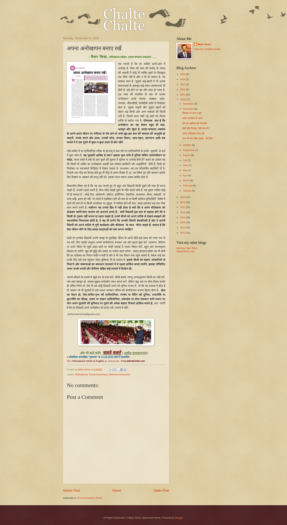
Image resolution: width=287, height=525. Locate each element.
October (187, 145)
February (188, 185)
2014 (183, 222)
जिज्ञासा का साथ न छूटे (192, 113)
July (185, 160)
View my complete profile (207, 49)
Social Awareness (98, 374)
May (185, 170)
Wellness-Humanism (120, 374)
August (187, 155)
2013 (183, 227)
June (186, 165)
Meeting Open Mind (186, 248)
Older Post (161, 490)
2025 (183, 74)
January (187, 190)
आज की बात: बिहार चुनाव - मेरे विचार (197, 138)
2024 (183, 79)
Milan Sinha (204, 44)
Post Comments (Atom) (89, 498)
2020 (183, 99)
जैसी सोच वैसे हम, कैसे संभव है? (195, 128)
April (185, 175)
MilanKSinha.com (185, 251)
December (188, 103)
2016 (183, 212)
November (188, 108)
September (189, 150)
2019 (183, 197)
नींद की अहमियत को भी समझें (194, 123)
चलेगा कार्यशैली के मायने (192, 118)
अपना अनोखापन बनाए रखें (193, 133)
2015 (183, 217)
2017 (183, 207)
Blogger (179, 517)
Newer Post (71, 490)
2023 (183, 84)
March (186, 180)
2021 (183, 94)
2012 (183, 232)
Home (116, 490)
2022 (183, 89)
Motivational (81, 374)
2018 (183, 202)
